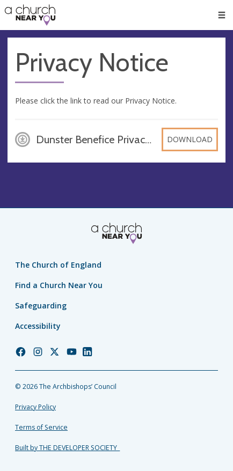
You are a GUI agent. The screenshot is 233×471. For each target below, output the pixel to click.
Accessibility (38, 326)
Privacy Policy (35, 406)
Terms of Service (41, 427)
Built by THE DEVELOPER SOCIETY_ (67, 447)
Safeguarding (41, 305)
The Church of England (58, 265)
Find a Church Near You (59, 285)
